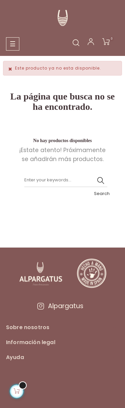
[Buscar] (65, 180)
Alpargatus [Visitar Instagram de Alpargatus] (60, 306)
